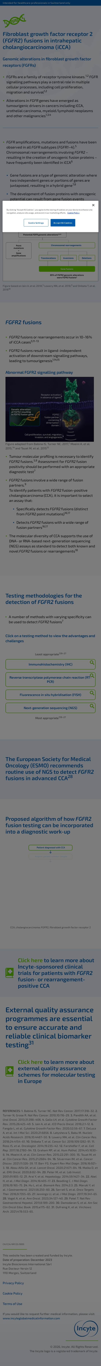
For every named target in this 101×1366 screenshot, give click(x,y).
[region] (50, 216)
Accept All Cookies (63, 222)
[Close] (93, 205)
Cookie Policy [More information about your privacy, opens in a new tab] (73, 213)
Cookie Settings (36, 222)
